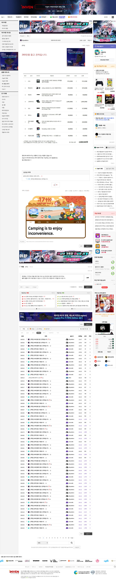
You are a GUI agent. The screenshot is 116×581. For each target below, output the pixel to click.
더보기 (49, 216)
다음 (72, 538)
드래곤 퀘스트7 (6, 129)
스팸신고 (81, 190)
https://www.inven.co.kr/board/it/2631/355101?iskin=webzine (39, 241)
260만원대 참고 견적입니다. (39, 387)
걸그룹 (3, 104)
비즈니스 (34, 566)
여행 (3, 107)
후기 (44, 332)
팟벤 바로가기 (5, 96)
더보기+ (53, 293)
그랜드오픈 (59, 11)
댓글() (88, 45)
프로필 (39, 222)
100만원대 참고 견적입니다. (39, 390)
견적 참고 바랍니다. (37, 349)
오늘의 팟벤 (5, 81)
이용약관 (40, 566)
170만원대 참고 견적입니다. (39, 400)
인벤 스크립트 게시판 (7, 46)
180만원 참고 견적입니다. (38, 413)
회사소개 (27, 566)
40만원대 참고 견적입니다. (39, 486)
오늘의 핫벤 (5, 78)
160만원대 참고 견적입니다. (39, 352)
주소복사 (22, 241)
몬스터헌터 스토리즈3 (7, 124)
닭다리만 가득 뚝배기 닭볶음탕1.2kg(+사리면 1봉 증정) (105, 217)
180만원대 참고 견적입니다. (39, 480)
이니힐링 (45, 216)
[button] (36, 308)
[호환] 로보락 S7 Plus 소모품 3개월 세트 (104, 226)
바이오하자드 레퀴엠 (7, 126)
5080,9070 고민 (34, 377)
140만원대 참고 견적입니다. (39, 467)
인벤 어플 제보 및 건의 (7, 44)
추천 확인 (86, 190)
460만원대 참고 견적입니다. (39, 464)
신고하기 (75, 190)
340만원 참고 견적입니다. (38, 342)
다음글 (27, 287)
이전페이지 (73, 287)
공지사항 (88, 566)
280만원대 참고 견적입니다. (39, 445)
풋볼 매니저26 (5, 132)
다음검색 (77, 547)
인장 (31, 222)
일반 (27, 332)
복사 (28, 36)
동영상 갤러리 (5, 38)
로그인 (105, 17)
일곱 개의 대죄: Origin (7, 121)
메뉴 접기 (79, 222)
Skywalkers (24, 40)
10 (68, 538)
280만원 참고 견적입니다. (38, 365)
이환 (49, 11)
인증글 (32, 329)
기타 (58, 332)
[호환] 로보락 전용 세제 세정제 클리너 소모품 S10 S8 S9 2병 (105, 220)
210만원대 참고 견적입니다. (39, 419)
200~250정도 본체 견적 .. (32, 176)
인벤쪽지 (42, 216)
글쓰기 (88, 324)
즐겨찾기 (48, 329)
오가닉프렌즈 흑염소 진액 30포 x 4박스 (104, 223)
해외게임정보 (5, 110)
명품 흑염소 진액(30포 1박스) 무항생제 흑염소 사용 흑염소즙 (105, 229)
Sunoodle (71, 349)
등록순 (26, 266)
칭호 (56, 222)
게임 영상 (4, 113)
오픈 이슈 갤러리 (6, 75)
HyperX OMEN (5, 115)
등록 (87, 277)
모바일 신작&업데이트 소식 (9, 49)
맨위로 (81, 287)
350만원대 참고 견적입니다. (39, 371)
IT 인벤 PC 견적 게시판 (86, 36)
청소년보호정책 (59, 566)
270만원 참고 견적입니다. (38, 461)
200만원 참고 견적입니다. (38, 499)
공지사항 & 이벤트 (6, 35)
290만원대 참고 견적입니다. (39, 518)
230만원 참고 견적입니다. (38, 339)
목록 (83, 45)
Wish (70, 377)
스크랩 (70, 190)
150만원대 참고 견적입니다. (39, 345)
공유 (66, 190)
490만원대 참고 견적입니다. (39, 381)
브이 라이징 (5, 118)
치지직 (3, 99)
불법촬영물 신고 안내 (70, 566)
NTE (53, 11)
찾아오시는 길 (80, 566)
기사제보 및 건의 (6, 41)
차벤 (3, 102)
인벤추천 (51, 332)
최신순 (31, 266)
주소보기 (22, 36)
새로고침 (90, 266)
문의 (33, 332)
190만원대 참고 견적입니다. (39, 393)
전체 (22, 332)
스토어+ (113, 66)
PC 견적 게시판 (6, 86)
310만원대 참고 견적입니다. (39, 358)
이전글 (34, 287)
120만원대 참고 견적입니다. (39, 470)
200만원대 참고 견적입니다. (39, 454)
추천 (39, 332)
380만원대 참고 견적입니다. (39, 384)
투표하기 (104, 287)
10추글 (40, 329)
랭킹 (48, 222)
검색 (71, 543)
